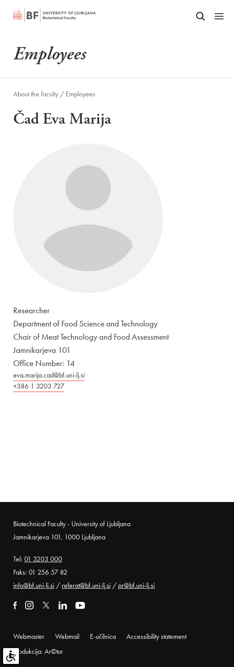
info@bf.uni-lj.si (33, 585)
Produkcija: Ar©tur (38, 651)
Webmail (67, 636)
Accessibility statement (156, 636)
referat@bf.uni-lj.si (86, 585)
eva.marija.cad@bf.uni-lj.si (49, 375)
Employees (80, 94)
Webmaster (29, 636)
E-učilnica (103, 636)
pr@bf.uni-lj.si (136, 585)
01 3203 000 (43, 559)
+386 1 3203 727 (38, 386)
